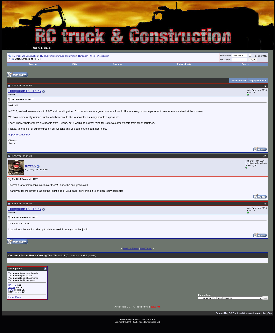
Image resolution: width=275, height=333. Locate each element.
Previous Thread (131, 248)
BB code (12, 285)
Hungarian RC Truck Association (93, 56)
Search (245, 64)
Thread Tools (237, 80)
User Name (225, 55)
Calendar (117, 64)
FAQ (74, 64)
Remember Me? (258, 56)
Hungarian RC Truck (24, 91)
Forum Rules (14, 297)
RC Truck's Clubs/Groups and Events (58, 56)
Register (33, 64)
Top (270, 313)
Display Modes (256, 80)
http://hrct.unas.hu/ (19, 134)
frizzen (30, 166)
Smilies (11, 287)
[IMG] (11, 290)
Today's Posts (184, 64)
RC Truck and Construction (25, 56)
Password (225, 59)
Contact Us (221, 313)
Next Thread (146, 248)
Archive (262, 313)
